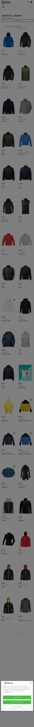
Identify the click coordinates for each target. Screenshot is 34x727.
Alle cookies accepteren (17, 702)
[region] (17, 696)
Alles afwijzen (17, 697)
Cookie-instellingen (17, 707)
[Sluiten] (31, 683)
